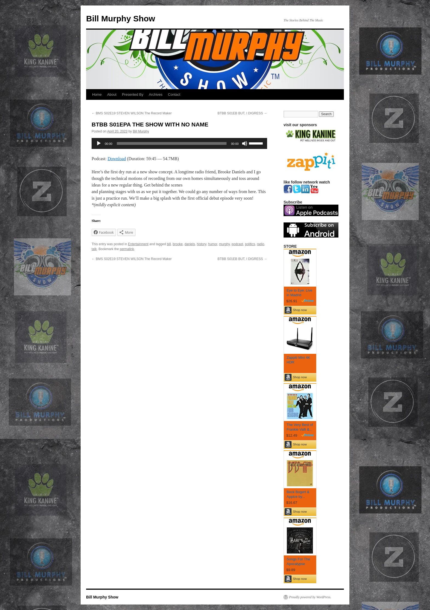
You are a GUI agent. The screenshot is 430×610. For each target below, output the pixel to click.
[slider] (172, 143)
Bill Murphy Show (120, 18)
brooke (178, 244)
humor (212, 244)
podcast (237, 244)
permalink (127, 249)
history (201, 244)
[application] (179, 143)
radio (260, 244)
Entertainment (138, 244)
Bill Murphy (141, 131)
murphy (224, 244)
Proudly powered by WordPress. (310, 597)
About (112, 94)
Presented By (132, 94)
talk (94, 249)
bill (169, 244)
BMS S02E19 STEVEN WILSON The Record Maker (132, 113)
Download (117, 158)
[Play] (98, 143)
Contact (174, 94)
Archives (156, 94)
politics (250, 244)
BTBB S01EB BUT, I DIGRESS (242, 113)
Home (97, 94)
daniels (190, 244)
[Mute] (244, 143)
